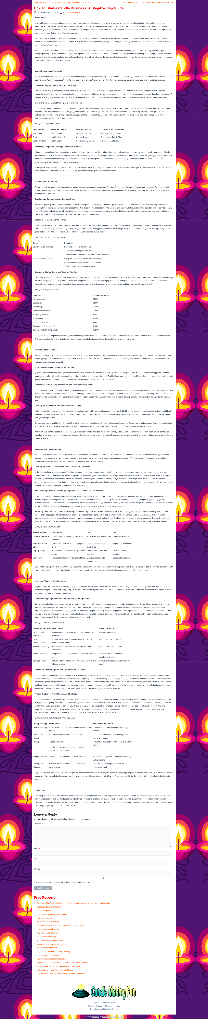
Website (37, 869)
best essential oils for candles (49, 907)
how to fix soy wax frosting (48, 922)
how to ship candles (45, 918)
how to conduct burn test (47, 948)
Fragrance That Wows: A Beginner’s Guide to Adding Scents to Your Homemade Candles (74, 903)
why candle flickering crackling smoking (53, 951)
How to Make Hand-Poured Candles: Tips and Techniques (61, 974)
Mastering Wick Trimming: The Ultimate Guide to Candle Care (148, 2)
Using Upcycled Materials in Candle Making (55, 970)
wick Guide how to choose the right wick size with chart (60, 925)
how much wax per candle (48, 955)
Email (36, 859)
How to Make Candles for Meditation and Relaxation (58, 966)
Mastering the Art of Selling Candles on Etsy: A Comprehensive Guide (63, 2)
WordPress (95, 1017)
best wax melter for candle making (51, 944)
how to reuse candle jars (47, 937)
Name (37, 849)
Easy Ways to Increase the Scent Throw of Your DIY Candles (62, 963)
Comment (38, 824)
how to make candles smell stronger (52, 914)
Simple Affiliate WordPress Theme (113, 1017)
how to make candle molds (48, 929)
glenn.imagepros (73, 12)
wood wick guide (44, 911)
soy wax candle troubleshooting (50, 940)
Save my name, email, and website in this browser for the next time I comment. (64, 882)
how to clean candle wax (47, 933)
